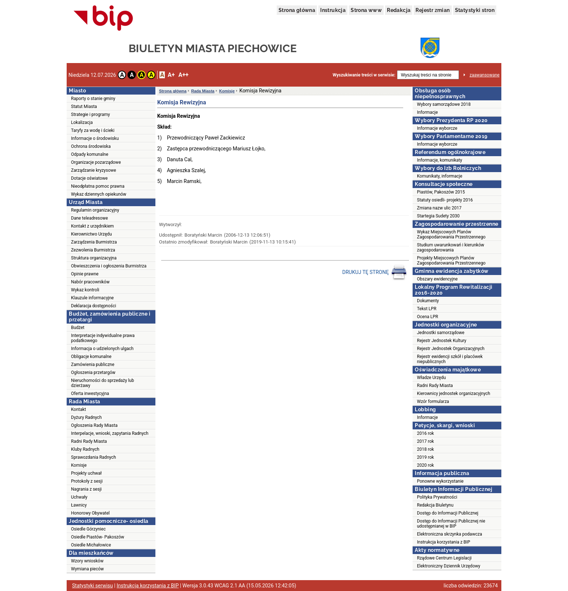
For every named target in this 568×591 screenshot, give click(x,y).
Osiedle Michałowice (91, 545)
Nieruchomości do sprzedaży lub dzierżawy (102, 383)
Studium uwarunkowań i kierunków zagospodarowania (450, 247)
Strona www (366, 10)
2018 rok (425, 449)
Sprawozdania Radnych (93, 457)
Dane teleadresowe (89, 218)
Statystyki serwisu (92, 585)
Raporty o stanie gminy (93, 98)
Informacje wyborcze (437, 128)
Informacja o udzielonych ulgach (102, 348)
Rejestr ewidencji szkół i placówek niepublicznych (450, 359)
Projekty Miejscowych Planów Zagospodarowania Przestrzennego (451, 260)
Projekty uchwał (86, 473)
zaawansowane (484, 75)
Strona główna (297, 10)
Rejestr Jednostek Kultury (441, 340)
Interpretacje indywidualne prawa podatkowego (103, 338)
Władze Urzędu (431, 377)
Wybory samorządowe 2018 (444, 104)
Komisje (79, 465)
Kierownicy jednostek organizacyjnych (453, 393)
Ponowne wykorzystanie (440, 481)
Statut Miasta (84, 106)
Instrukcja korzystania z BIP (443, 542)
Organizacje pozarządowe (96, 162)
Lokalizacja (82, 122)
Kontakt (78, 409)
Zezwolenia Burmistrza (93, 250)
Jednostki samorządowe (440, 332)
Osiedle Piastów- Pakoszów (97, 537)
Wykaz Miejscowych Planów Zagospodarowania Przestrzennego (451, 234)
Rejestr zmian (432, 10)
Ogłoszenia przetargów (93, 372)
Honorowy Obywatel (90, 513)
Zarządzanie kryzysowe (93, 170)
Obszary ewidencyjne (437, 279)
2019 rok (425, 457)
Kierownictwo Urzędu (91, 234)
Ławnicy (79, 505)
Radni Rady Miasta (89, 441)
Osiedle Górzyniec (88, 529)
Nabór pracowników (90, 281)
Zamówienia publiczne (92, 364)
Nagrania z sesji (86, 489)
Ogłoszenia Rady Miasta (94, 425)
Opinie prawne (85, 273)
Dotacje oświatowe (89, 178)
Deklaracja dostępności (93, 305)
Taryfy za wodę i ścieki (92, 130)
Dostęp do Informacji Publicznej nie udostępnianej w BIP (451, 524)
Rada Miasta (202, 91)
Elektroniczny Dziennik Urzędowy (448, 566)
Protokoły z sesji (87, 481)
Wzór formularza (433, 401)
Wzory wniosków (87, 560)
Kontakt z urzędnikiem (92, 226)
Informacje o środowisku (95, 138)
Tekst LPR (427, 308)
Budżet (77, 327)
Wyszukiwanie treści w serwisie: (364, 75)
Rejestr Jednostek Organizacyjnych (450, 348)
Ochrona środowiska (90, 146)
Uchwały (79, 497)
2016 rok (425, 433)
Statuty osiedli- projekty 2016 (445, 200)
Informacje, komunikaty (439, 160)
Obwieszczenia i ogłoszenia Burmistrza (108, 266)
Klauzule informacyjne (92, 297)
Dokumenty (428, 300)
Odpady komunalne (89, 154)
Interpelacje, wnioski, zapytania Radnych (110, 433)
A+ (171, 74)
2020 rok (425, 465)
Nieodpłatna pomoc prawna (98, 186)
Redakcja (398, 10)
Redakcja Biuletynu (435, 505)
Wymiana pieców (87, 568)
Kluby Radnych (85, 449)
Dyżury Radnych (86, 417)
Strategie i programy (90, 114)
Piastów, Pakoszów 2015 (441, 192)
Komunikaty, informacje (439, 176)
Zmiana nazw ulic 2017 (439, 208)
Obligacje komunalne (91, 356)
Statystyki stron (474, 10)
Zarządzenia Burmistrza (94, 242)
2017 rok (425, 441)
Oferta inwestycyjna (90, 393)
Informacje (427, 112)
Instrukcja (333, 10)
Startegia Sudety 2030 (438, 215)
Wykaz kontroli (85, 289)
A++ (183, 74)
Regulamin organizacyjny (95, 210)
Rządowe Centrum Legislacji (444, 558)
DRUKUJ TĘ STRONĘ (374, 272)
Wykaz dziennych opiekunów (98, 194)
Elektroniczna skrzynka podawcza (449, 534)
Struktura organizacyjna (94, 258)
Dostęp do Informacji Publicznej (447, 513)
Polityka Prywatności (437, 497)
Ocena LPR (427, 316)
